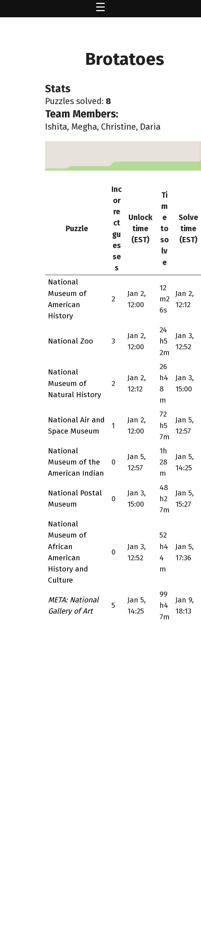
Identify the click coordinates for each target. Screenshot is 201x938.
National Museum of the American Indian (76, 462)
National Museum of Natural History (74, 383)
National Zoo (70, 341)
